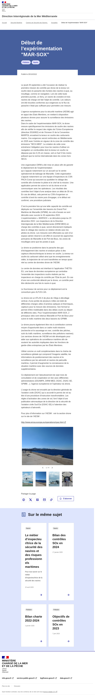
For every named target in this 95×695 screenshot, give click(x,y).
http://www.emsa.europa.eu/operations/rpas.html (42, 422)
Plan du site (6, 686)
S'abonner (66, 499)
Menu (91, 2)
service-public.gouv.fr (26, 678)
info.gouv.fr (6, 678)
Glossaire (17, 686)
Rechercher (86, 2)
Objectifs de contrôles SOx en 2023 (60, 622)
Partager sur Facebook (23, 499)
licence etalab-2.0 (49, 692)
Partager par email (44, 499)
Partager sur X (30, 499)
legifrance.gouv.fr (47, 678)
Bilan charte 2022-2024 (33, 618)
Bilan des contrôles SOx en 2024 (59, 541)
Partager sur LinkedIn (37, 499)
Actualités (54, 23)
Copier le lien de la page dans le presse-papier (51, 499)
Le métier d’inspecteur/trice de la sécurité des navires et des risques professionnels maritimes (33, 551)
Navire (35, 62)
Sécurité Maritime (16, 23)
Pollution (26, 62)
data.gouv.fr (65, 678)
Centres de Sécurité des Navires (37, 23)
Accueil (4, 23)
